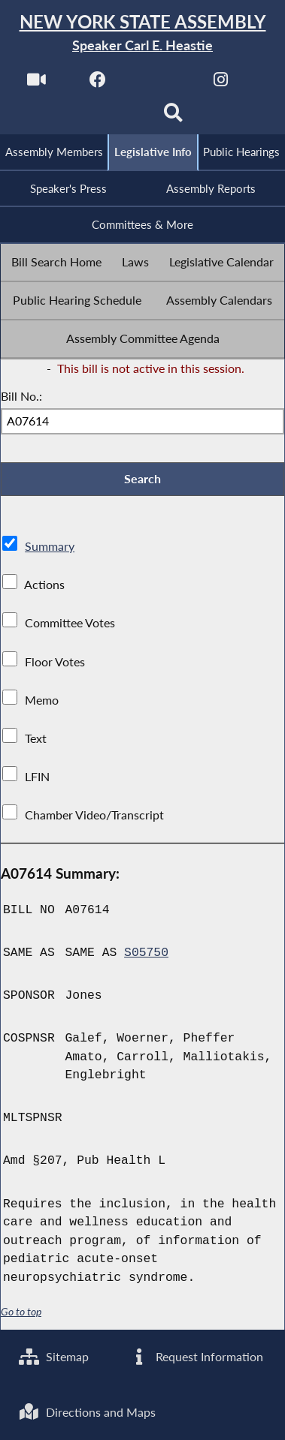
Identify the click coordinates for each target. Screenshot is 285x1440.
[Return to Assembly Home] (142, 33)
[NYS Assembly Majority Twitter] (160, 84)
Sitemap (54, 1356)
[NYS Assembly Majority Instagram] (221, 84)
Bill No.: (21, 396)
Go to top (21, 1312)
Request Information (196, 1356)
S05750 (146, 953)
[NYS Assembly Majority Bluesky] (112, 117)
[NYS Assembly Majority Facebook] (98, 84)
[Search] (173, 117)
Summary (49, 546)
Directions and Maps (87, 1412)
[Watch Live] (36, 84)
